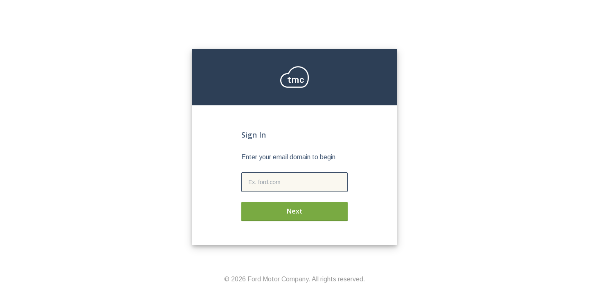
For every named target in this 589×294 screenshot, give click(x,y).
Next (295, 211)
